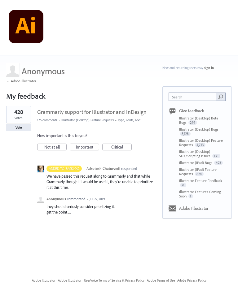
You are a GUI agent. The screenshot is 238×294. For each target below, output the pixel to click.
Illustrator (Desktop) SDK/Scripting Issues (195, 153)
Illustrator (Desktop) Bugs (198, 129)
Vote (18, 127)
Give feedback (191, 111)
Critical (121, 147)
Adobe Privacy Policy (191, 280)
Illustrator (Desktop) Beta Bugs (198, 120)
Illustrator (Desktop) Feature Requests (87, 120)
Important (87, 147)
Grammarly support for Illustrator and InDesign (92, 111)
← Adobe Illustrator (21, 81)
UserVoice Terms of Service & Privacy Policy (114, 280)
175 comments (47, 120)
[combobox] (194, 96)
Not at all (55, 147)
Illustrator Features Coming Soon (200, 193)
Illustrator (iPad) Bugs (196, 162)
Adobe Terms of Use (161, 280)
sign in (209, 68)
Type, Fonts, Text (128, 120)
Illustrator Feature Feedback (200, 180)
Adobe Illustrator (194, 208)
